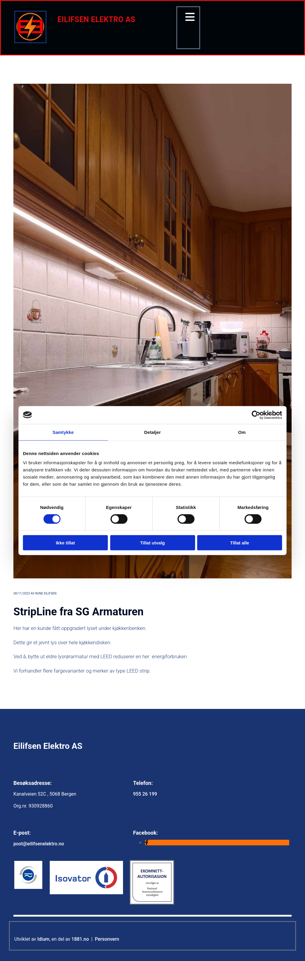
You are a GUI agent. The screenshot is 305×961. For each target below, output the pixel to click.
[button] (188, 17)
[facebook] (146, 842)
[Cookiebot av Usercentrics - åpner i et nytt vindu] (256, 414)
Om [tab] (241, 431)
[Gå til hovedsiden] (30, 41)
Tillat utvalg (152, 542)
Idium (43, 939)
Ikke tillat (65, 542)
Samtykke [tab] (63, 431)
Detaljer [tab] (152, 431)
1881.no (80, 939)
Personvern (107, 939)
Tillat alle (239, 542)
